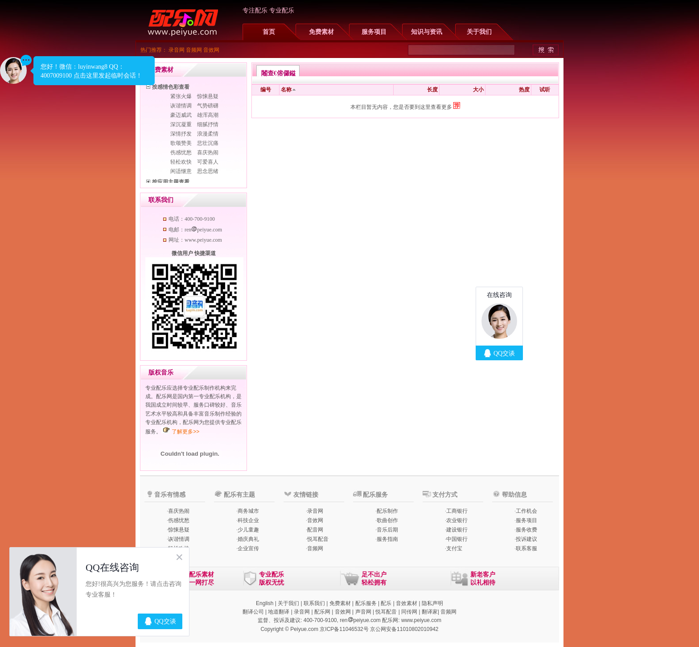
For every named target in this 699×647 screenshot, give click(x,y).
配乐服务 (366, 603)
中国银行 (457, 539)
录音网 (177, 50)
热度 (524, 90)
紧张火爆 (181, 96)
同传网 (409, 612)
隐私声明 (432, 603)
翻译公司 (253, 612)
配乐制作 (387, 511)
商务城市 (248, 511)
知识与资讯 (426, 32)
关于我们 (479, 32)
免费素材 (321, 32)
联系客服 (526, 548)
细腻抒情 (207, 124)
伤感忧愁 (181, 152)
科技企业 (248, 520)
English (264, 603)
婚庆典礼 (248, 539)
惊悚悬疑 (207, 96)
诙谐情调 (181, 106)
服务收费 (526, 530)
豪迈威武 (181, 115)
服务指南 (387, 539)
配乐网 (322, 612)
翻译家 (430, 612)
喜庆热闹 (207, 152)
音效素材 (406, 603)
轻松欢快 (181, 162)
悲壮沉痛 (207, 143)
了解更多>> (185, 432)
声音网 (363, 612)
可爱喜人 (207, 162)
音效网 (211, 50)
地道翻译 (278, 612)
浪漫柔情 (207, 134)
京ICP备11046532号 (344, 629)
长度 (432, 90)
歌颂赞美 (181, 143)
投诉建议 (526, 539)
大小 (478, 90)
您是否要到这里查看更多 (426, 107)
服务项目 (374, 32)
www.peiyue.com (421, 620)
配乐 (386, 603)
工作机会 (526, 511)
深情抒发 (181, 134)
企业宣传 (248, 548)
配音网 (315, 530)
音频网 (194, 50)
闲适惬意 (181, 171)
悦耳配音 (318, 539)
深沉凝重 (181, 124)
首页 (269, 32)
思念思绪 (207, 171)
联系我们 (314, 603)
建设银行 (457, 530)
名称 (286, 90)
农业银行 (457, 520)
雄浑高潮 (207, 115)
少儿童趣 (248, 530)
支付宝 (454, 548)
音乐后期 (387, 530)
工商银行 (457, 511)
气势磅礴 (207, 106)
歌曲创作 (387, 520)
